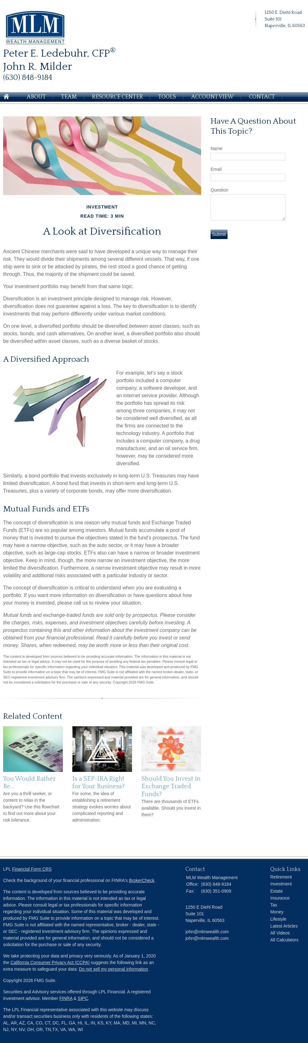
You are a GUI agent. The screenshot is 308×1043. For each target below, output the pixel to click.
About (36, 97)
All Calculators (284, 939)
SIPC (83, 998)
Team (69, 97)
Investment (281, 883)
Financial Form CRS (32, 869)
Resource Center (117, 97)
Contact (262, 97)
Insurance (279, 898)
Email (216, 169)
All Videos (280, 932)
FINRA (65, 998)
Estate (276, 891)
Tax (273, 904)
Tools (167, 97)
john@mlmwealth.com (207, 938)
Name (216, 148)
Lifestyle (278, 919)
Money (276, 911)
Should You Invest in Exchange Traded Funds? (171, 786)
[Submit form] (219, 234)
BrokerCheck (141, 880)
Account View (212, 97)
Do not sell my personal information (113, 969)
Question (219, 189)
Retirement (281, 876)
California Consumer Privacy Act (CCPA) (50, 962)
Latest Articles (284, 926)
